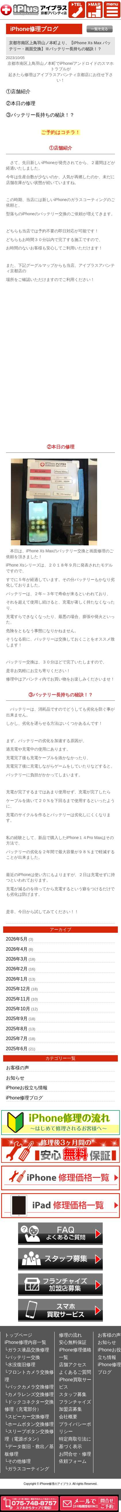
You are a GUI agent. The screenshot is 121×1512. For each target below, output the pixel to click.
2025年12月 (18, 988)
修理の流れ (70, 1335)
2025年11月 (18, 998)
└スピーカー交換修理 (27, 1416)
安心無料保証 (73, 1342)
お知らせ (15, 1077)
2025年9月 (17, 1018)
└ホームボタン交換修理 (29, 1424)
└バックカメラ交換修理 (29, 1386)
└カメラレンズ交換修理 (29, 1394)
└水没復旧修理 (20, 1364)
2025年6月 (17, 1048)
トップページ (18, 1335)
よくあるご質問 (75, 1372)
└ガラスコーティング (27, 1468)
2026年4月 (17, 949)
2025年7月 (17, 1038)
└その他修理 (18, 1461)
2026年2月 (17, 968)
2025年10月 (18, 1008)
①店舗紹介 (18, 91)
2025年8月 (17, 1028)
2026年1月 (17, 978)
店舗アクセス (73, 1364)
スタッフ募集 (73, 1394)
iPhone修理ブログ (24, 1097)
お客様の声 (17, 1067)
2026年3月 (17, 959)
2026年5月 (17, 939)
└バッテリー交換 (22, 1357)
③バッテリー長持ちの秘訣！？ (40, 115)
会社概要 (68, 1416)
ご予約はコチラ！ (60, 132)
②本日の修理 (20, 103)
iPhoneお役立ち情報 (27, 1087)
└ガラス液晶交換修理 (27, 1349)
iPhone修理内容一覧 (25, 1342)
